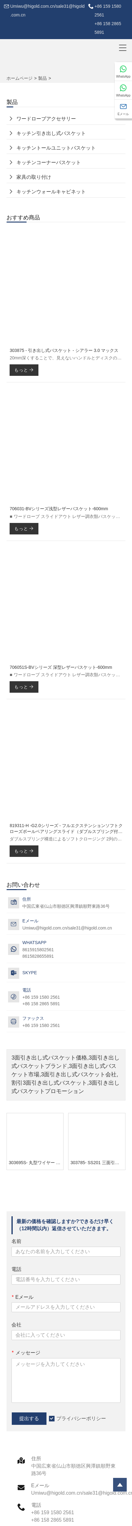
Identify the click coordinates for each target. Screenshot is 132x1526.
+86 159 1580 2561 (41, 1025)
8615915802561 (38, 949)
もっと (24, 369)
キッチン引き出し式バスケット (51, 133)
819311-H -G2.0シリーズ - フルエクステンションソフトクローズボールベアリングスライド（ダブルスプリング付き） (66, 828)
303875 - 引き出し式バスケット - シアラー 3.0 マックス (64, 350)
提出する (29, 1418)
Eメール (22, 1297)
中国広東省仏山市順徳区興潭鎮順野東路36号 (66, 906)
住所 (36, 1458)
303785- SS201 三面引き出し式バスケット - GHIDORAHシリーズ (97, 1162)
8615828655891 (38, 956)
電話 (16, 1269)
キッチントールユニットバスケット (56, 148)
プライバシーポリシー (81, 1418)
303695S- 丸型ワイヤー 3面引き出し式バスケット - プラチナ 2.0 (36, 1162)
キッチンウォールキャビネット (51, 191)
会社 (16, 1324)
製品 (42, 78)
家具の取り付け (33, 177)
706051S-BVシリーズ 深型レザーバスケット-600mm (61, 667)
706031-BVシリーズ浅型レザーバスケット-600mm (59, 508)
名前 (16, 1241)
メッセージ (25, 1352)
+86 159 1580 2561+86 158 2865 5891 (108, 19)
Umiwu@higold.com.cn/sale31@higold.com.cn (47, 10)
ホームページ (20, 78)
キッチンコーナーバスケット (48, 162)
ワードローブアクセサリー (46, 118)
